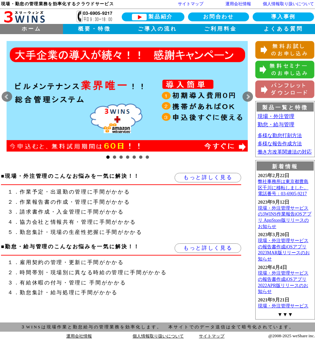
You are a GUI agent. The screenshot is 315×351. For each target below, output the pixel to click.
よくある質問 (283, 28)
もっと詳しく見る (207, 177)
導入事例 (283, 16)
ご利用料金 (220, 28)
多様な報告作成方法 (280, 143)
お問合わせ (218, 16)
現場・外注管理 (276, 116)
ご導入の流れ (157, 28)
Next (247, 97)
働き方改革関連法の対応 (285, 152)
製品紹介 (160, 16)
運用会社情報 (238, 3)
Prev (7, 97)
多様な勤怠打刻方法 (280, 135)
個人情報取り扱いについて (288, 3)
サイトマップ (190, 3)
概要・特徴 (94, 28)
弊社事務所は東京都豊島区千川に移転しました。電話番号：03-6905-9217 (283, 187)
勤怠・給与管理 (276, 124)
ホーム (31, 28)
